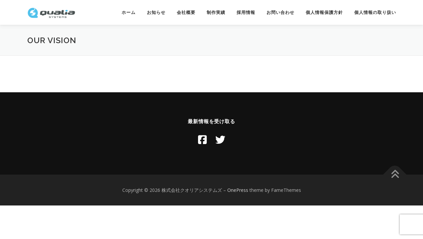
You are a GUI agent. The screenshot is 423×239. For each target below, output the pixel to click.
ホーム (129, 12)
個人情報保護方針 (324, 12)
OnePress (237, 190)
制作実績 (216, 12)
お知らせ (156, 12)
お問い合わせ (280, 12)
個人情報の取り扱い (375, 12)
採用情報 (246, 12)
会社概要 (186, 12)
